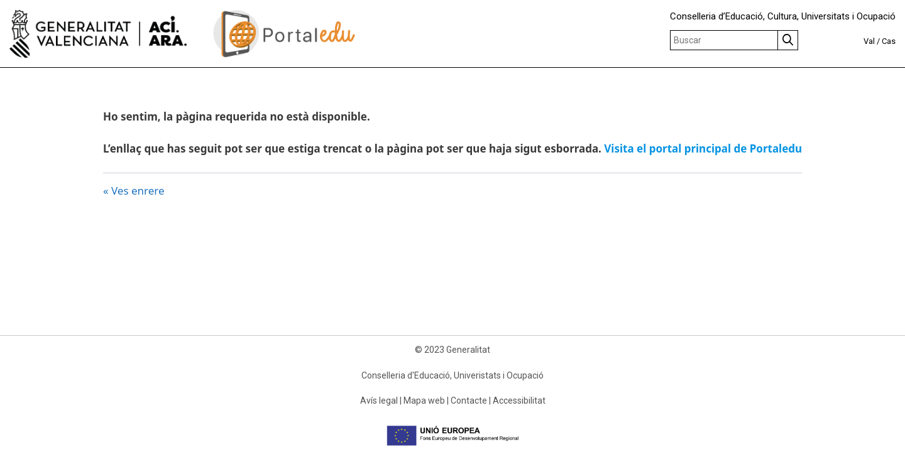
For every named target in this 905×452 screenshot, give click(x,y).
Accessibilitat (519, 401)
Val (869, 41)
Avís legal (379, 401)
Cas (889, 41)
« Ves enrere (134, 190)
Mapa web (424, 401)
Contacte (469, 401)
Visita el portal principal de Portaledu (703, 148)
